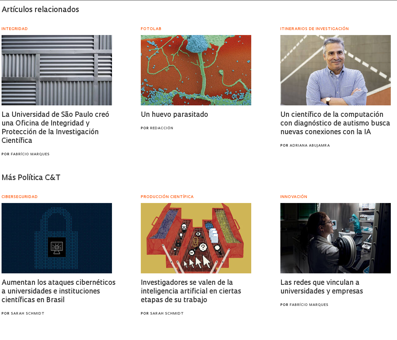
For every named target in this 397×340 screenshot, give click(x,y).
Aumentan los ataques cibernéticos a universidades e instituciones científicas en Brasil (58, 292)
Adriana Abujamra (310, 146)
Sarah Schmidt (28, 314)
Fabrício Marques (30, 154)
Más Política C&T (31, 178)
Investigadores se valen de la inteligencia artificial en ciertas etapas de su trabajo (191, 292)
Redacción (161, 128)
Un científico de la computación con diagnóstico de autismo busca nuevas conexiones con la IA (335, 124)
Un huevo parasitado (174, 115)
